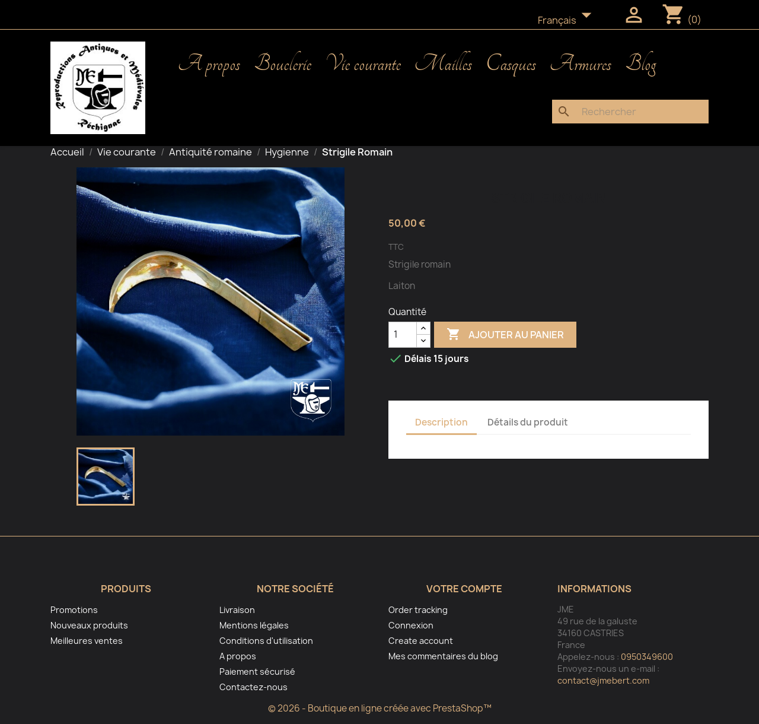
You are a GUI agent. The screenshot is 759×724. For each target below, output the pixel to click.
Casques (511, 64)
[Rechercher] (630, 111)
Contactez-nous (253, 687)
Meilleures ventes (86, 640)
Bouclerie (282, 64)
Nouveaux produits (89, 625)
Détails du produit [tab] (527, 422)
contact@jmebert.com (603, 680)
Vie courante (363, 64)
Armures (580, 64)
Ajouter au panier (505, 334)
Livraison (237, 609)
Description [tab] (441, 422)
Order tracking (418, 609)
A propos (209, 64)
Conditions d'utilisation (266, 640)
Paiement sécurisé (257, 671)
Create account (420, 640)
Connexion (410, 625)
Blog (640, 64)
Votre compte (464, 588)
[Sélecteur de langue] (568, 21)
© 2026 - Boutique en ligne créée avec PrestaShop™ (380, 708)
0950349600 (647, 656)
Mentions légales (254, 625)
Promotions (74, 609)
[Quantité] (402, 335)
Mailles (443, 64)
